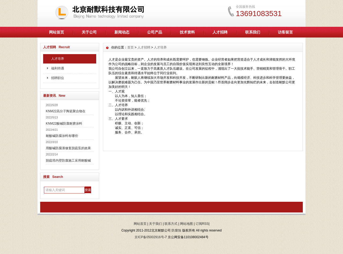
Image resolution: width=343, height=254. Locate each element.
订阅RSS (202, 224)
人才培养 (57, 59)
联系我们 (252, 32)
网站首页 (56, 32)
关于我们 (155, 224)
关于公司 (89, 32)
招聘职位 (57, 78)
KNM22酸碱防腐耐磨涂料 (64, 123)
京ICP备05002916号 (149, 237)
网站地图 (186, 224)
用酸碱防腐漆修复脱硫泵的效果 (68, 148)
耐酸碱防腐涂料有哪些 (62, 136)
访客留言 (285, 32)
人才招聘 (220, 32)
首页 (130, 47)
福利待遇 (57, 68)
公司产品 (154, 32)
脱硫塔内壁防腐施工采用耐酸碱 (68, 160)
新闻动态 (121, 32)
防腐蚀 (176, 230)
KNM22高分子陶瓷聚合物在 (65, 111)
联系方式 (171, 224)
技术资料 (187, 32)
